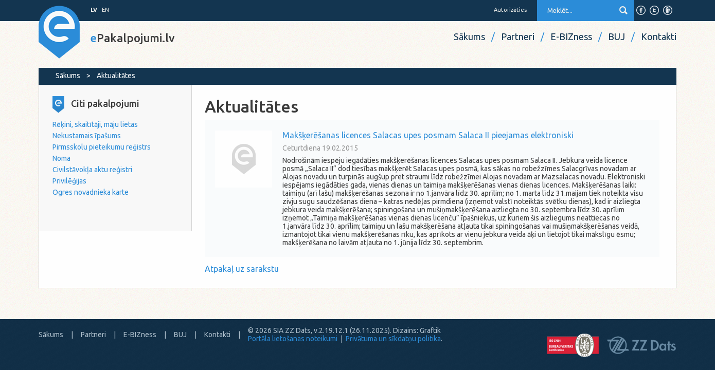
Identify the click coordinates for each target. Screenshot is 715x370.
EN (105, 10)
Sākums (469, 36)
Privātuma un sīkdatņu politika (393, 339)
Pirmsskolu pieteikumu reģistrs (101, 147)
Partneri (517, 36)
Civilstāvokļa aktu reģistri (92, 169)
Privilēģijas (69, 181)
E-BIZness (571, 36)
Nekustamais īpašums (86, 136)
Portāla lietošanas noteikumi (292, 339)
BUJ (616, 36)
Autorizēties (510, 10)
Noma (61, 158)
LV (94, 10)
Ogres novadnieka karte (90, 192)
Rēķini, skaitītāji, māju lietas (95, 124)
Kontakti (658, 36)
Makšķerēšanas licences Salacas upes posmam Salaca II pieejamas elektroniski (428, 135)
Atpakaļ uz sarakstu (242, 268)
